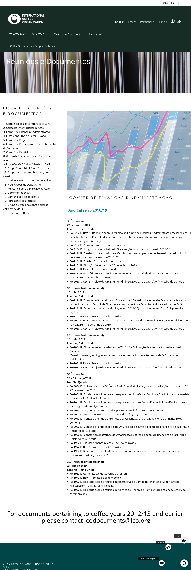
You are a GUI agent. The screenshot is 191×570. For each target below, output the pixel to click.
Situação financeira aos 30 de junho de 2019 (110, 265)
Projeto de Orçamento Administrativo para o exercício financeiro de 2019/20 (138, 281)
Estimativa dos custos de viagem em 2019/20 (111, 308)
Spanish (162, 22)
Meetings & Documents (67, 34)
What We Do (39, 34)
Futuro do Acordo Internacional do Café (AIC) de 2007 (116, 414)
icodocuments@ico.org (117, 520)
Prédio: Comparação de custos (102, 261)
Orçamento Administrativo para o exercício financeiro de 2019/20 (123, 410)
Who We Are (16, 34)
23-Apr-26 (172, 3)
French (132, 22)
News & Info (96, 34)
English (119, 22)
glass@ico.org (91, 241)
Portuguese (147, 22)
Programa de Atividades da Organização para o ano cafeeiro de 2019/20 (127, 249)
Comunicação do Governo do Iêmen (105, 245)
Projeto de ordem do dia (107, 269)
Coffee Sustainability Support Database (33, 46)
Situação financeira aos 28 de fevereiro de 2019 (112, 443)
